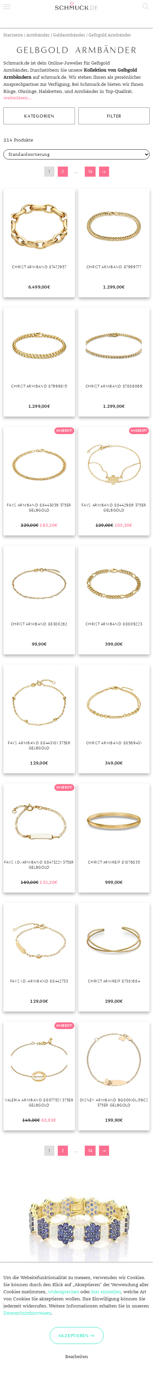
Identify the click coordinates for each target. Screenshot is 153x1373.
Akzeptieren (73, 1335)
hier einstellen (106, 1292)
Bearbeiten (76, 1356)
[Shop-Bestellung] (76, 154)
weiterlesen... (17, 98)
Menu (7, 7)
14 (90, 171)
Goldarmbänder (69, 35)
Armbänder (38, 35)
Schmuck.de (76, 6)
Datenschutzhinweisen (27, 1313)
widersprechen (63, 1292)
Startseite (13, 35)
